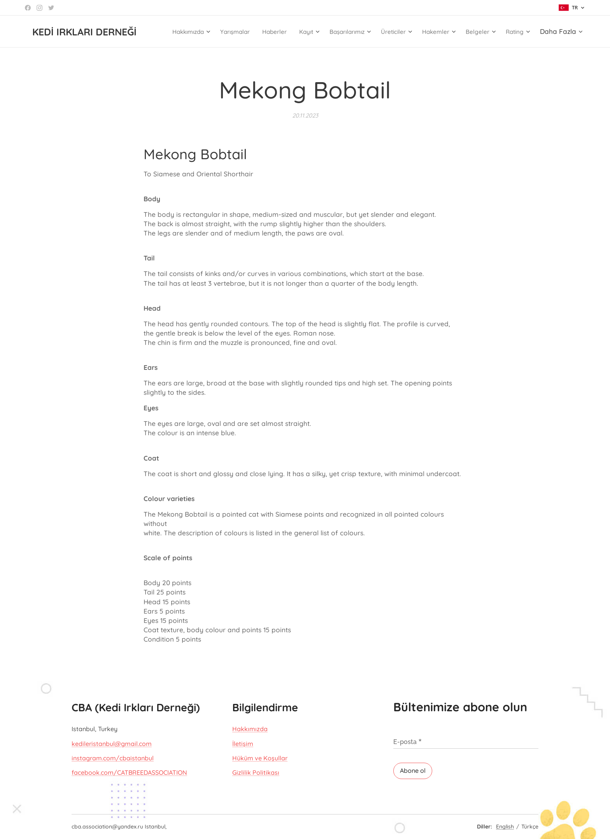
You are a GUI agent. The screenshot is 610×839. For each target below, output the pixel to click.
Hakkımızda (250, 729)
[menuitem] (197, 31)
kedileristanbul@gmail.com (112, 744)
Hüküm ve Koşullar (259, 758)
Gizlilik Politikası (255, 773)
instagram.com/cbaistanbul (113, 758)
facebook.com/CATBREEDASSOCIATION (129, 773)
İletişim (242, 744)
